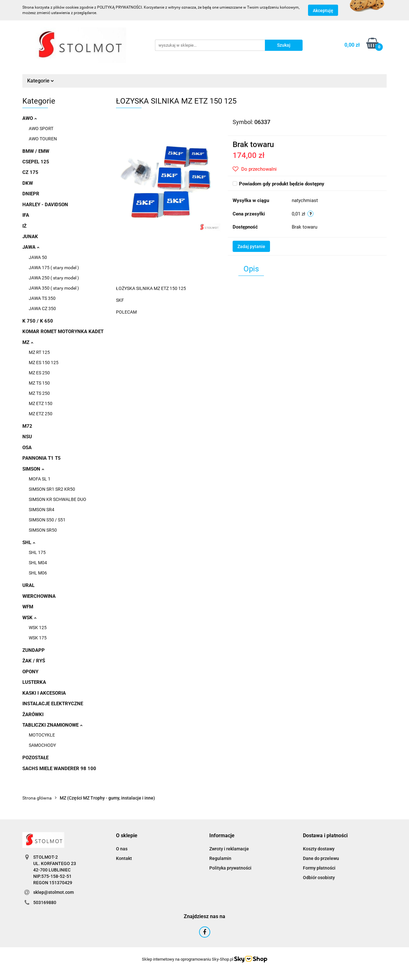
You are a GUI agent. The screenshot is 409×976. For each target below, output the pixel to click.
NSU (27, 437)
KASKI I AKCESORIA (44, 693)
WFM (27, 607)
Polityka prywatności (230, 868)
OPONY (30, 672)
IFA (25, 215)
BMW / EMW (35, 151)
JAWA (30, 247)
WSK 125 (38, 627)
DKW (27, 183)
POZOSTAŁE (35, 758)
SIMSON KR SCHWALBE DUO (57, 499)
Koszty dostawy (319, 848)
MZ (27, 342)
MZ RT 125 (39, 352)
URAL (28, 585)
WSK (29, 618)
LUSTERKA (34, 682)
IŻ (24, 226)
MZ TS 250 (39, 393)
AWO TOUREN (43, 138)
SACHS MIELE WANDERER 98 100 (59, 768)
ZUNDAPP (33, 650)
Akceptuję (323, 10)
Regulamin (220, 858)
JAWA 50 (38, 257)
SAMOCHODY (42, 745)
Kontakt (124, 858)
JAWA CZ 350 (42, 308)
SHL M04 (38, 562)
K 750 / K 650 (37, 321)
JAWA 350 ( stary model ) (54, 288)
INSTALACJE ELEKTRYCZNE (52, 704)
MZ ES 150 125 (43, 362)
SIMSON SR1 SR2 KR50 (52, 489)
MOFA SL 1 (39, 478)
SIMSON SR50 (43, 530)
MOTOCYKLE (42, 735)
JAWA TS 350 (42, 298)
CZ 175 (30, 172)
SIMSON (33, 469)
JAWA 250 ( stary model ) (54, 277)
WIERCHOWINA (39, 596)
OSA (27, 447)
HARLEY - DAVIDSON (45, 204)
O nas (121, 848)
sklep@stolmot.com (53, 892)
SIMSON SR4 (41, 509)
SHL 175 (37, 552)
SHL (28, 542)
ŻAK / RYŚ (33, 661)
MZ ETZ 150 (40, 403)
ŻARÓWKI (32, 714)
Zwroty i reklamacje (229, 848)
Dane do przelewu (321, 858)
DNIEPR (30, 194)
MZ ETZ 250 (40, 413)
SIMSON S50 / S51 (47, 519)
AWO (29, 118)
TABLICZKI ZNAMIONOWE (52, 725)
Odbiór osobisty (319, 877)
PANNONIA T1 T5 (41, 458)
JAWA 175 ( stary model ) (54, 267)
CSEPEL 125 (35, 162)
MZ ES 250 (39, 372)
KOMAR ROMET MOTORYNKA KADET (63, 331)
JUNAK (30, 236)
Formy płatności (319, 868)
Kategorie (40, 81)
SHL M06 (38, 572)
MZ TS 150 (39, 383)
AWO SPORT (41, 128)
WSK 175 (38, 637)
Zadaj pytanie (251, 246)
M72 (27, 426)
